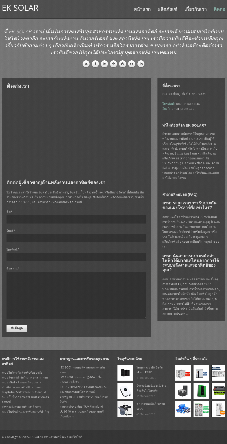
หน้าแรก (142, 9)
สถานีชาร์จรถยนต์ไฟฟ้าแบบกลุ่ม (22, 387)
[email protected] (183, 109)
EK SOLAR (20, 7)
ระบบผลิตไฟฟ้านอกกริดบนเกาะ (21, 382)
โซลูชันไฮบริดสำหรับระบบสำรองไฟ (24, 392)
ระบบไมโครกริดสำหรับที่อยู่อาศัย (22, 373)
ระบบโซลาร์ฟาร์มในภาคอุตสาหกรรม (25, 377)
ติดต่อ (219, 9)
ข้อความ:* (13, 268)
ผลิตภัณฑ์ (167, 9)
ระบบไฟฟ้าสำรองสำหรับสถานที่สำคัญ (25, 412)
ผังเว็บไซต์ (75, 437)
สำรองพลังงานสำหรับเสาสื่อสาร (21, 407)
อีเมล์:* (11, 231)
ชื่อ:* (10, 212)
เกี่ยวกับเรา (195, 9)
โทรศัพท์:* (13, 249)
